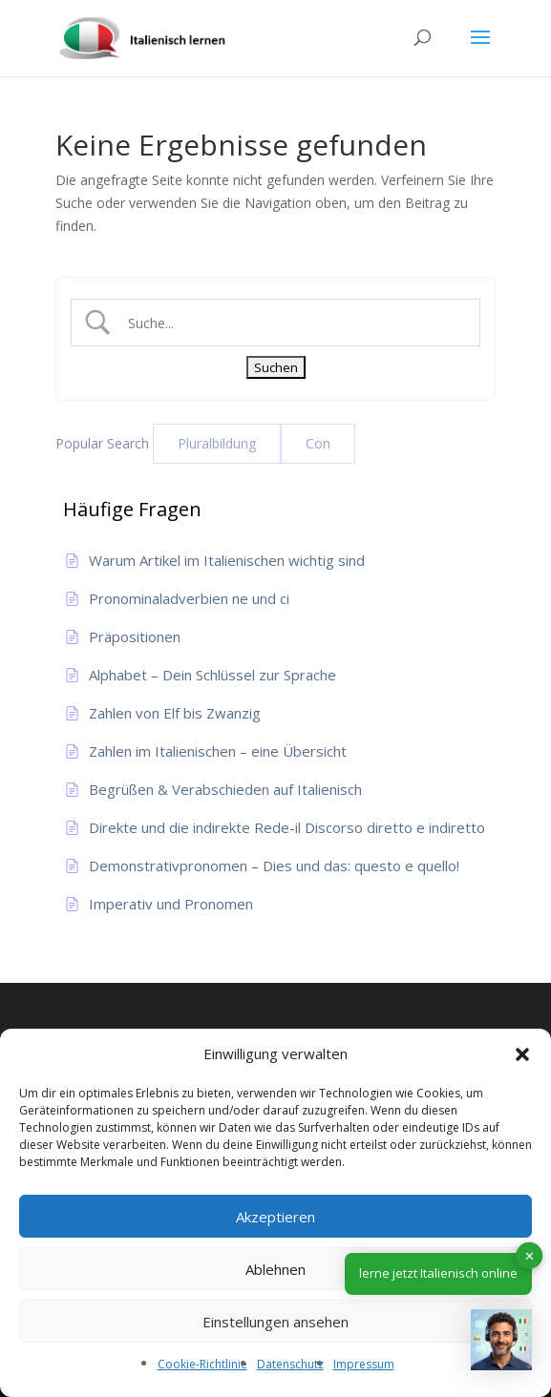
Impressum (363, 1364)
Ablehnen (275, 1269)
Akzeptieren (275, 1216)
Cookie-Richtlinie (202, 1364)
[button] (522, 1054)
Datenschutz (290, 1364)
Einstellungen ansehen (275, 1321)
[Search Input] (292, 323)
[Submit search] (276, 367)
